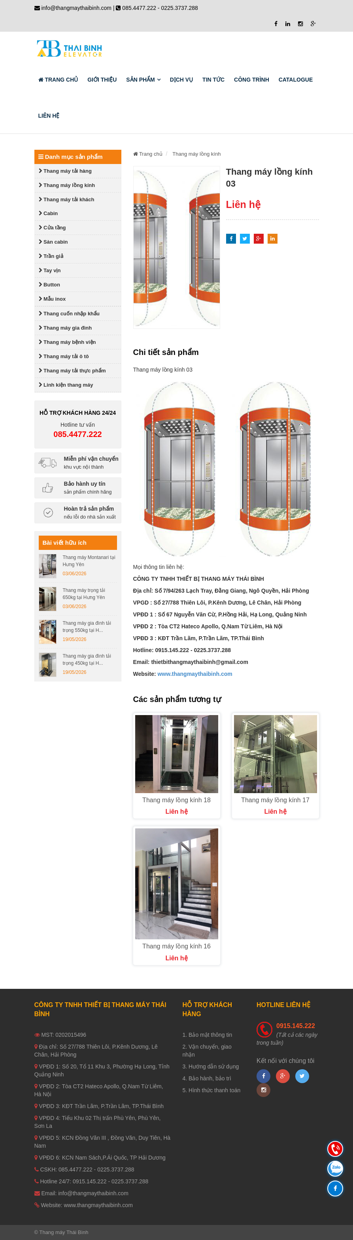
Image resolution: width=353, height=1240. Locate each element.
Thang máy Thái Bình (63, 1232)
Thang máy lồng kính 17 (275, 800)
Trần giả (51, 256)
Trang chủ (58, 79)
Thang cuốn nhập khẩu (69, 314)
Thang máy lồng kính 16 (176, 946)
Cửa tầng (52, 228)
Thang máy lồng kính (67, 185)
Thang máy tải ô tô (64, 356)
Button (49, 285)
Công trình (251, 79)
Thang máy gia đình (65, 328)
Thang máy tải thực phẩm (72, 371)
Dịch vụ (181, 79)
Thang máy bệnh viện (67, 342)
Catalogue (296, 79)
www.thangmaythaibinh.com (194, 674)
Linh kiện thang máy (66, 385)
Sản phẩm (140, 79)
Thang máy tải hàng (65, 171)
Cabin (48, 213)
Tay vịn (50, 270)
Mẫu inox (52, 299)
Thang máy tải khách (66, 199)
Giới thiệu (102, 79)
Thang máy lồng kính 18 (176, 800)
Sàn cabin (53, 242)
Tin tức (213, 79)
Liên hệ (49, 116)
